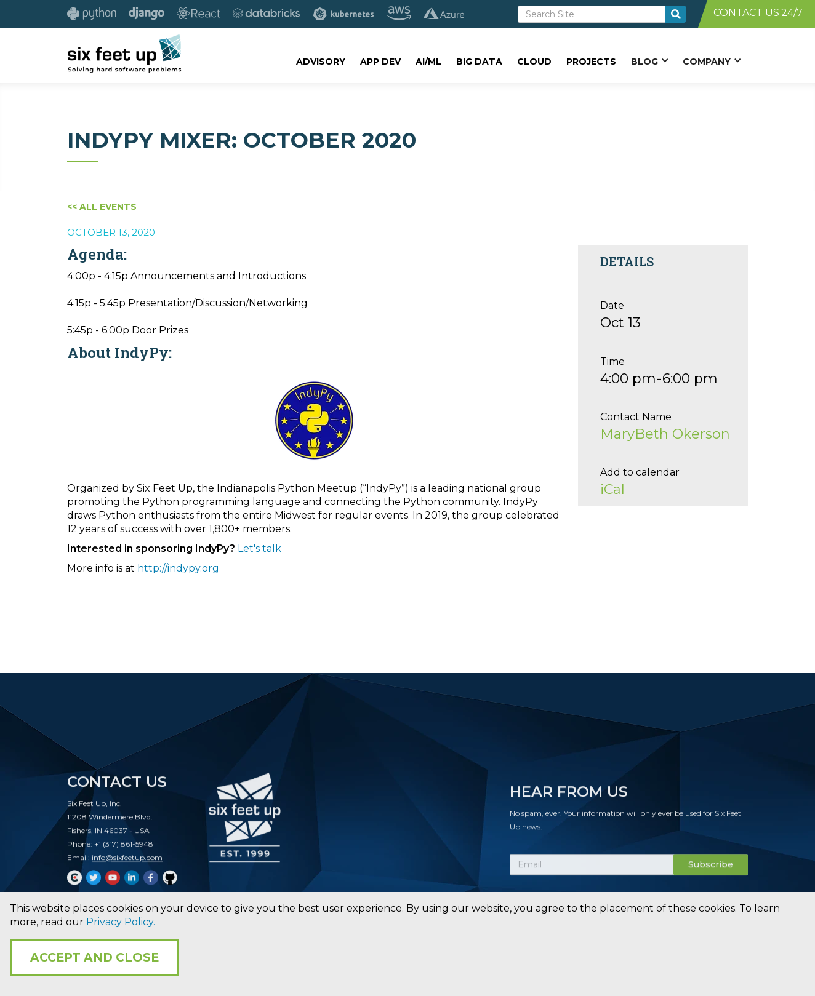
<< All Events (102, 206)
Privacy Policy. (120, 922)
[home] (124, 53)
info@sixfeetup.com (127, 863)
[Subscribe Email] (591, 870)
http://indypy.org (178, 568)
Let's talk (259, 548)
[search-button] (675, 14)
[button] (649, 61)
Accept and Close (94, 957)
